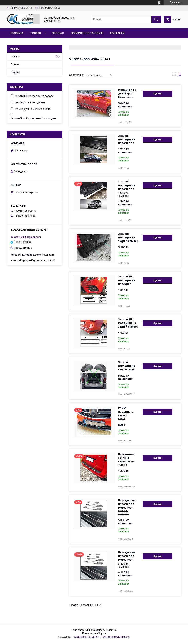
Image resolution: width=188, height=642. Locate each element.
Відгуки (15, 72)
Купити (157, 93)
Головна (16, 33)
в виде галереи (174, 75)
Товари (35, 33)
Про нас (58, 33)
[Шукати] (156, 19)
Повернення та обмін (87, 33)
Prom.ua (112, 630)
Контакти (117, 33)
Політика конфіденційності (115, 636)
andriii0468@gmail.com (27, 236)
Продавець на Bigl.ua (94, 633)
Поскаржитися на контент (85, 636)
